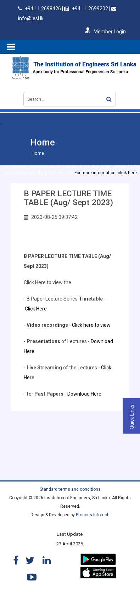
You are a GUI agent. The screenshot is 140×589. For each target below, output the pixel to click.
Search (109, 99)
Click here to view (92, 325)
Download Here (84, 394)
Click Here (36, 309)
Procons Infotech (93, 514)
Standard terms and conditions (70, 489)
